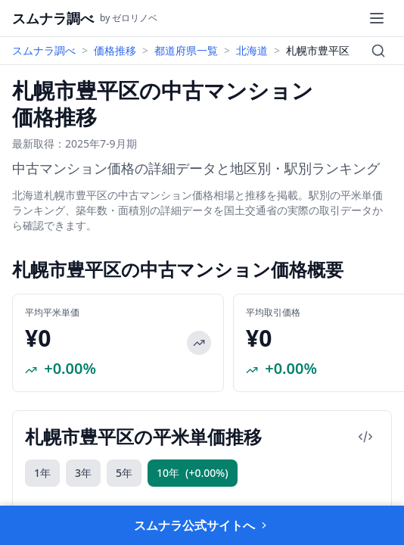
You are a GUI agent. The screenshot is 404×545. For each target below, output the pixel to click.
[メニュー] (377, 18)
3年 (83, 473)
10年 (192, 473)
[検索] (378, 50)
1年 (42, 473)
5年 (124, 473)
